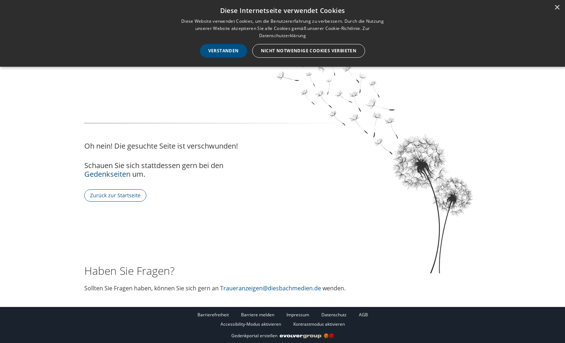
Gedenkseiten (107, 174)
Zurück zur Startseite (115, 195)
